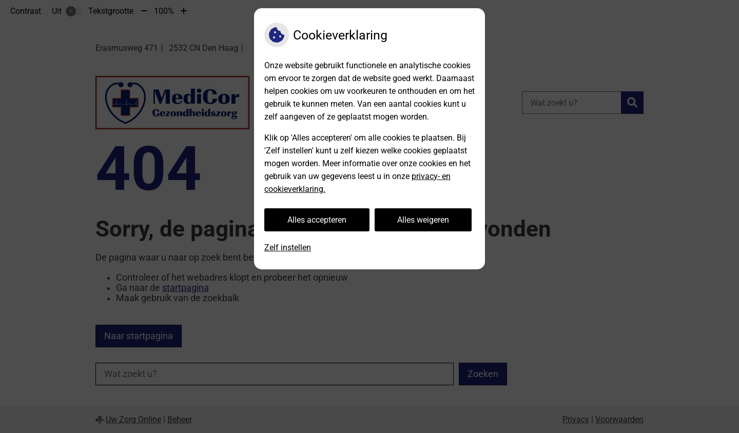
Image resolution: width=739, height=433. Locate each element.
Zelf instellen (287, 247)
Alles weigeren (423, 220)
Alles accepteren (316, 220)
